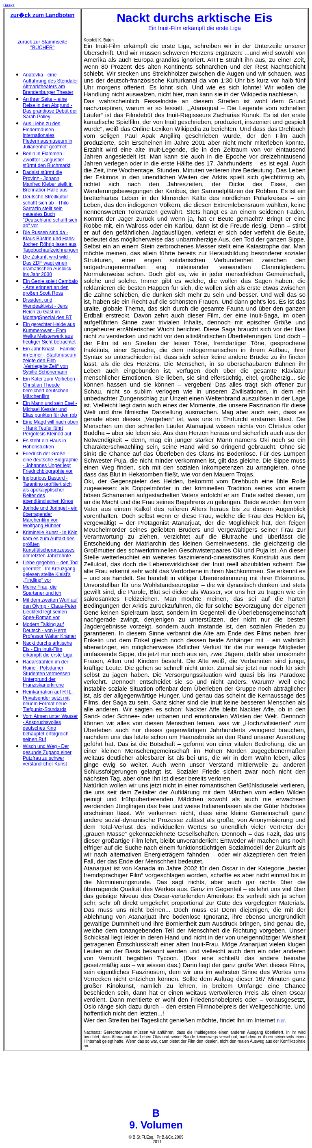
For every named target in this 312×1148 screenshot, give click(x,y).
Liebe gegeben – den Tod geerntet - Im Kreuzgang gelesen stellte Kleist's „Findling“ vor (50, 571)
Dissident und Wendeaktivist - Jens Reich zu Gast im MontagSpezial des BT (47, 308)
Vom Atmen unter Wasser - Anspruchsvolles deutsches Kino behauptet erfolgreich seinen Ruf (50, 727)
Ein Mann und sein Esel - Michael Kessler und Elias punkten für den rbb (50, 409)
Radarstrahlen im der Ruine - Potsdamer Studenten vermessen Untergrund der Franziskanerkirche (46, 673)
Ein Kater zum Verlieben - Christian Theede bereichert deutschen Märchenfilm (50, 387)
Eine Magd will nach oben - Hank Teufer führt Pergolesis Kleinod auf (50, 428)
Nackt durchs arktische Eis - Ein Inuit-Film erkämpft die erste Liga (47, 649)
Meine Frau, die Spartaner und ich (42, 590)
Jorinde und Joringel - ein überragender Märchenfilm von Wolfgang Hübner (50, 516)
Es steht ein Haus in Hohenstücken (44, 444)
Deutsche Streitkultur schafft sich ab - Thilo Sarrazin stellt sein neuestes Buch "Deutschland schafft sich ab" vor (50, 211)
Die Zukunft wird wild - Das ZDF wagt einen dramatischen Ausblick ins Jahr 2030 (47, 265)
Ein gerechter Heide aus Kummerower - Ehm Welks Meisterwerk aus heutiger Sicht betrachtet (49, 333)
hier (281, 1021)
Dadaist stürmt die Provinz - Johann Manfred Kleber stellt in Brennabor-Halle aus (48, 181)
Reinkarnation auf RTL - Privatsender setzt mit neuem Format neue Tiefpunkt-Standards (48, 700)
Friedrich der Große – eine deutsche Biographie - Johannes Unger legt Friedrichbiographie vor (50, 462)
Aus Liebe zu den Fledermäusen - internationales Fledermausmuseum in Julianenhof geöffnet (47, 135)
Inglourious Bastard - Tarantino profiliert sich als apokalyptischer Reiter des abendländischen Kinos (48, 489)
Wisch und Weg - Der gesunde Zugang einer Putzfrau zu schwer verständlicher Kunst (47, 755)
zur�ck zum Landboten (42, 15)
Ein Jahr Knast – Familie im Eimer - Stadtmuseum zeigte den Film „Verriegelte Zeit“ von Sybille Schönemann (49, 360)
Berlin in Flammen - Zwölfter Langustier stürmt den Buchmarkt (46, 159)
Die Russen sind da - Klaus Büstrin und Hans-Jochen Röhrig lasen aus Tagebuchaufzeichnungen (50, 241)
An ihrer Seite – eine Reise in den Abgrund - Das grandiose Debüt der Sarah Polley (50, 108)
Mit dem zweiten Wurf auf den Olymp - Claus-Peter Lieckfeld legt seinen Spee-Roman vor (50, 608)
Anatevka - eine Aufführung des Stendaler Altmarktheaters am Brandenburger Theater (50, 83)
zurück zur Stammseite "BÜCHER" (42, 44)
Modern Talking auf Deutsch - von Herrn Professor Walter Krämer (49, 630)
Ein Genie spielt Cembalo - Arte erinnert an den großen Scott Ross (50, 287)
